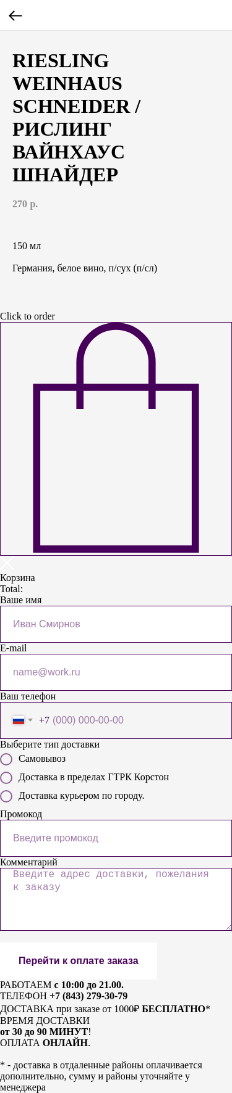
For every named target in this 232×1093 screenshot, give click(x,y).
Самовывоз (33, 759)
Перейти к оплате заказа (79, 960)
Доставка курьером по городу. (72, 796)
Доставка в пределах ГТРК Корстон (84, 778)
